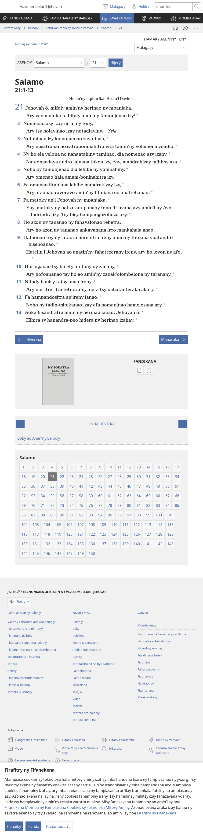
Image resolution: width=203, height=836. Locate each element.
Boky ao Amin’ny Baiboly (38, 438)
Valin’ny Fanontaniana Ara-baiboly (31, 622)
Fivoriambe (145, 676)
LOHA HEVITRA (101, 424)
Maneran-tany (147, 697)
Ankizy (12, 671)
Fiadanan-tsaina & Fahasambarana (31, 650)
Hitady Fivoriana (69, 740)
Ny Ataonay (146, 683)
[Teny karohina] (173, 6)
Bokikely (78, 635)
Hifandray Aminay (150, 648)
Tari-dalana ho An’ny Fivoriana (93, 664)
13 (19, 312)
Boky (76, 628)
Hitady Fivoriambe (118, 740)
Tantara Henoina (84, 720)
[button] (67, 18)
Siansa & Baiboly (18, 685)
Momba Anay (147, 625)
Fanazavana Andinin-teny (25, 628)
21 (19, 107)
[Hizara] (185, 28)
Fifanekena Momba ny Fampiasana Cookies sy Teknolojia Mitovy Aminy (67, 807)
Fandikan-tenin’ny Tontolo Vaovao (70, 28)
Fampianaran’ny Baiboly (24, 613)
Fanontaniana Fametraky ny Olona (162, 634)
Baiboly (33, 28)
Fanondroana (81, 678)
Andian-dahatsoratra (87, 650)
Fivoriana (144, 662)
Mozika (77, 706)
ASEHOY (24, 62)
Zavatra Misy (12, 28)
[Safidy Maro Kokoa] (196, 28)
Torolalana (79, 685)
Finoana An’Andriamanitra (25, 678)
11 (19, 281)
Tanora (12, 664)
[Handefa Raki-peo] (175, 28)
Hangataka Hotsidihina (154, 641)
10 (19, 266)
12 (19, 297)
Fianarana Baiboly (19, 635)
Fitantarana (146, 690)
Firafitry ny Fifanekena (156, 813)
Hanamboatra (58, 826)
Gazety (77, 657)
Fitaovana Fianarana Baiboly (27, 643)
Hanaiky (14, 826)
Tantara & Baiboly (19, 692)
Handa (33, 826)
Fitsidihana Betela (150, 655)
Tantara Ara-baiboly (86, 713)
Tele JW (77, 692)
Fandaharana (81, 671)
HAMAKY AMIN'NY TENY (165, 39)
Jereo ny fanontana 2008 (31, 44)
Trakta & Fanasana (85, 643)
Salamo (106, 28)
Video (76, 699)
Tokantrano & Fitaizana (23, 657)
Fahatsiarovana (148, 669)
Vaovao (143, 613)
